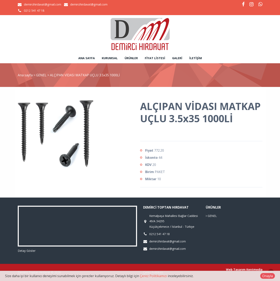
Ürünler (131, 58)
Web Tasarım (236, 269)
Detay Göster (26, 251)
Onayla (267, 276)
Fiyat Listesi (155, 58)
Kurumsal (110, 58)
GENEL (41, 75)
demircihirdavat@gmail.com (42, 4)
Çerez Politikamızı (153, 276)
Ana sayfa (86, 58)
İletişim (195, 58)
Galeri (177, 58)
